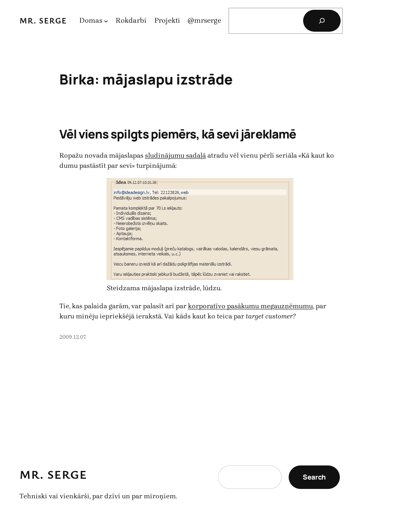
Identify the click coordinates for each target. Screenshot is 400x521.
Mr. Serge (43, 20)
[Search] (322, 21)
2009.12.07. (73, 337)
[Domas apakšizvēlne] (106, 21)
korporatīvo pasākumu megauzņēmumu (250, 306)
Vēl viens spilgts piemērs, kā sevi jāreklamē (177, 134)
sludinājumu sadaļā (175, 155)
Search (314, 476)
